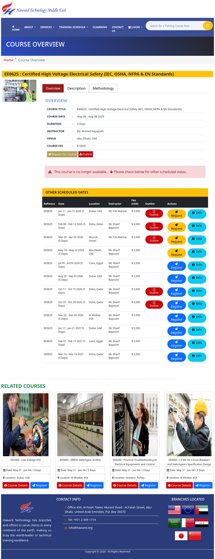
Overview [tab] (53, 88)
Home (8, 60)
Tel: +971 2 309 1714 (82, 520)
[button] (30, 27)
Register (39, 485)
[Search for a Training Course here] (174, 25)
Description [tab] (76, 88)
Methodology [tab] (103, 88)
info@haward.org (81, 528)
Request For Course (62, 154)
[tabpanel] (125, 129)
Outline (85, 154)
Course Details (16, 485)
